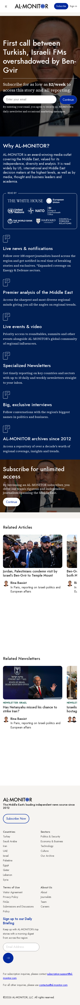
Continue (11, 502)
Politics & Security (50, 836)
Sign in (73, 6)
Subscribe (61, 6)
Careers (45, 906)
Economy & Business (52, 841)
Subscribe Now (16, 818)
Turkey (6, 836)
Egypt (6, 865)
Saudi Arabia (10, 841)
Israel (6, 856)
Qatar (6, 870)
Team (44, 902)
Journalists (46, 897)
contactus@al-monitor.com (53, 985)
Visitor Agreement (12, 892)
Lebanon (7, 875)
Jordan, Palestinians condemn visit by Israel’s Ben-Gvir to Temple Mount (30, 573)
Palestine (7, 860)
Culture (44, 851)
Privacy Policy (10, 897)
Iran (5, 846)
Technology (47, 846)
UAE (5, 851)
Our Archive (47, 856)
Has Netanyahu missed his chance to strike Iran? (30, 709)
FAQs (6, 902)
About (44, 892)
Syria (5, 880)
